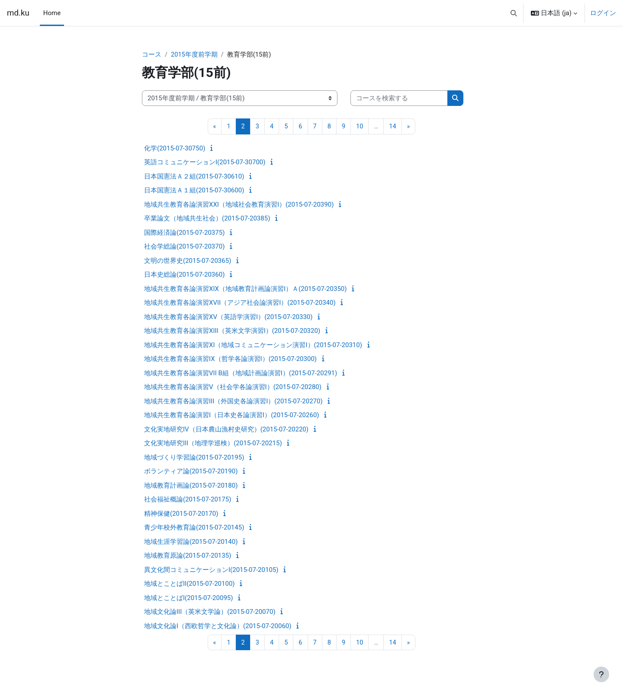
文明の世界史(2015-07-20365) (187, 261)
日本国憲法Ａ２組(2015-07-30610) (194, 177)
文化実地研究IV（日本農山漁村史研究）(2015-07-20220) (226, 430)
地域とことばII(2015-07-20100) (189, 584)
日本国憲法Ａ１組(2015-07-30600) (194, 191)
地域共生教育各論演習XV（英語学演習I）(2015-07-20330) (228, 317)
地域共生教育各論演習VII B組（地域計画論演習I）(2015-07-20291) (240, 373)
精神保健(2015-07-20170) (181, 514)
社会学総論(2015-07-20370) (184, 247)
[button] (514, 13)
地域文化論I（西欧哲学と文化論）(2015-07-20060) (217, 626)
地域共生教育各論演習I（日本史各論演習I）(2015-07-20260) (231, 415)
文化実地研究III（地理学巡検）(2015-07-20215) (213, 443)
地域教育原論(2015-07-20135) (187, 556)
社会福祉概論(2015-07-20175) (187, 500)
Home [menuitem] (52, 13)
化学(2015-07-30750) (174, 149)
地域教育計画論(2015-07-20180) (191, 486)
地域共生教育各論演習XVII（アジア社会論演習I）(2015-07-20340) (240, 303)
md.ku (18, 13)
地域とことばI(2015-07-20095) (188, 598)
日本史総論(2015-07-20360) (184, 275)
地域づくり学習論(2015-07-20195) (194, 458)
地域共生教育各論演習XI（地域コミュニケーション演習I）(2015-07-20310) (253, 345)
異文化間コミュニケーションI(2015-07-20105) (211, 570)
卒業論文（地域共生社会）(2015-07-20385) (207, 219)
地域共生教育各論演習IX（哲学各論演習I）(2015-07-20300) (230, 359)
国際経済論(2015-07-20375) (184, 233)
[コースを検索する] (399, 99)
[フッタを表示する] (601, 674)
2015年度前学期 (194, 55)
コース (151, 55)
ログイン (603, 13)
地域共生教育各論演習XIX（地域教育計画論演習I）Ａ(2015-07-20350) (245, 289)
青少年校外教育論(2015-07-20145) (194, 528)
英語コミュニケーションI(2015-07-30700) (204, 162)
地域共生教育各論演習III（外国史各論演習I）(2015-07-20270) (233, 401)
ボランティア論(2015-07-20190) (191, 472)
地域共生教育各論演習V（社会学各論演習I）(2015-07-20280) (232, 387)
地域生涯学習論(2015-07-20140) (191, 542)
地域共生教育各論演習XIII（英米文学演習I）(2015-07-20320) (232, 331)
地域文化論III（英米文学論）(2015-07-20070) (210, 612)
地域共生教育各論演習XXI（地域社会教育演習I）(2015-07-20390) (239, 205)
